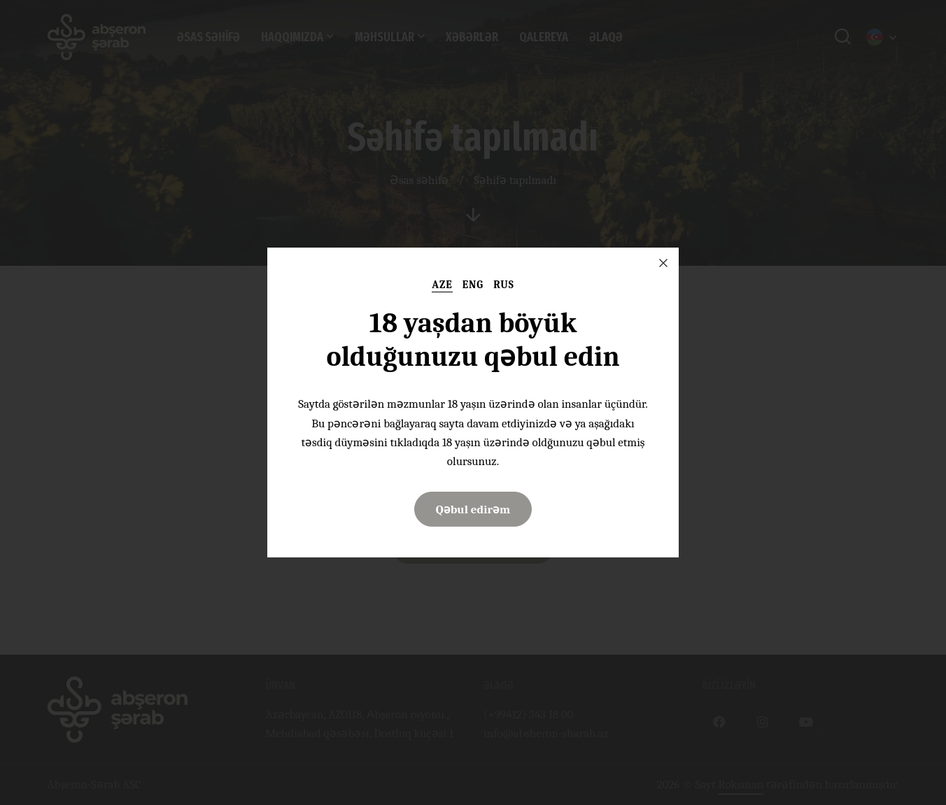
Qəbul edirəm (473, 509)
